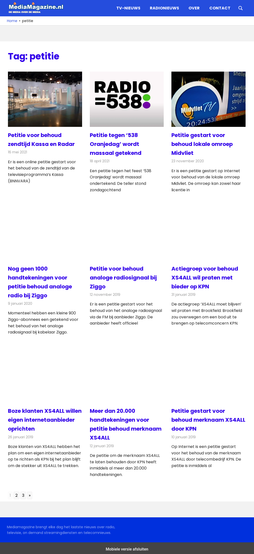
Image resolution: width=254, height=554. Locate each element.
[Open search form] (240, 7)
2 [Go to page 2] (16, 493)
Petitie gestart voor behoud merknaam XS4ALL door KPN (198, 418)
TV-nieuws (128, 8)
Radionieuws (164, 8)
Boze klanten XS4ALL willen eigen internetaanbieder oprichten (45, 418)
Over (194, 8)
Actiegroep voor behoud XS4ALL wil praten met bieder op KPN (205, 276)
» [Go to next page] (30, 493)
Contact (219, 8)
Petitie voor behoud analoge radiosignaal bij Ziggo (123, 276)
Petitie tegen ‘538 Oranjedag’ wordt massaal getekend (115, 143)
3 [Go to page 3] (23, 493)
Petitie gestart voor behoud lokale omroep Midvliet (202, 143)
